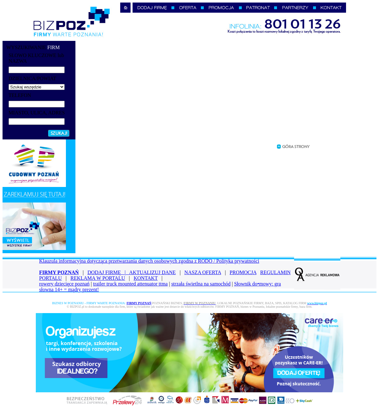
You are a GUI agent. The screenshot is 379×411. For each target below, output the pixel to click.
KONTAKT (146, 278)
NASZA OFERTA (202, 272)
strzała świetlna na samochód (200, 283)
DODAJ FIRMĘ (108, 272)
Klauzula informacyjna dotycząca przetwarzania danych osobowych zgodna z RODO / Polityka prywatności (149, 261)
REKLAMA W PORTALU (97, 278)
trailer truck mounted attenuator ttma (130, 283)
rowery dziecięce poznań (64, 283)
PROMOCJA (243, 272)
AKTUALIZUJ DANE (152, 272)
